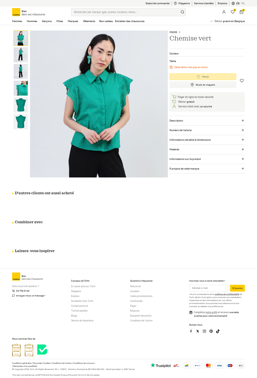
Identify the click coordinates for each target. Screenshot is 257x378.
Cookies (46, 363)
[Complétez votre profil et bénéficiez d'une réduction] (211, 312)
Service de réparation (82, 321)
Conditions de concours (84, 363)
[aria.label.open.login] (224, 12)
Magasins (182, 3)
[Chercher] (182, 12)
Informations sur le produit (185, 159)
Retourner (135, 286)
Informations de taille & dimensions (190, 140)
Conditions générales (21, 363)
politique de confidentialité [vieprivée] (227, 294)
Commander (136, 301)
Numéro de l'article (180, 130)
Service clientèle (203, 3)
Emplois (222, 3)
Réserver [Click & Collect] (135, 311)
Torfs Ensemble (79, 311)
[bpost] (176, 365)
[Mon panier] (241, 12)
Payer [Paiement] (133, 306)
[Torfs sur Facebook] (192, 331)
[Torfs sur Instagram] (206, 331)
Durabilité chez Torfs (82, 301)
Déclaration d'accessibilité (25, 366)
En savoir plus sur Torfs (83, 286)
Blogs (74, 316)
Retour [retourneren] (186, 101)
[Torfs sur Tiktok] (219, 331)
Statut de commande (157, 3)
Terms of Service (86, 375)
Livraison (134, 291)
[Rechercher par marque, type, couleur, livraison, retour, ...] (125, 12)
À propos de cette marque (184, 168)
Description (176, 120)
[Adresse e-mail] (208, 288)
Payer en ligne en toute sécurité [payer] (195, 97)
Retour (230, 21)
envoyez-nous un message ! (30, 296)
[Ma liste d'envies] (232, 12)
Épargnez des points (140, 316)
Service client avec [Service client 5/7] (195, 106)
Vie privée (37, 363)
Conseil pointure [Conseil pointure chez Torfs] (79, 306)
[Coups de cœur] (242, 80)
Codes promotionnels (141, 296)
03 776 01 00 (23, 291)
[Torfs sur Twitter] (199, 331)
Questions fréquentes (141, 281)
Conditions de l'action (141, 321)
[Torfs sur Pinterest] (212, 331)
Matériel (174, 149)
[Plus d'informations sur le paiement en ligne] (187, 365)
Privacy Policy (67, 375)
